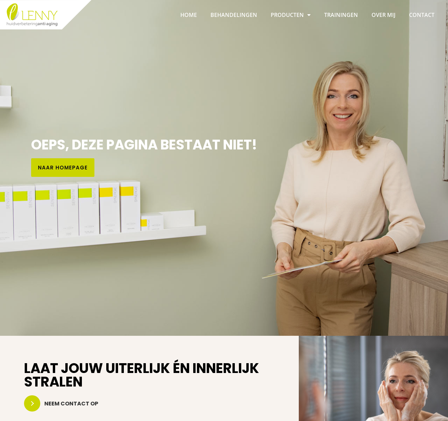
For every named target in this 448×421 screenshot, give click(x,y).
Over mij (384, 15)
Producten (291, 15)
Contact (421, 15)
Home (188, 15)
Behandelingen (233, 15)
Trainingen (341, 15)
